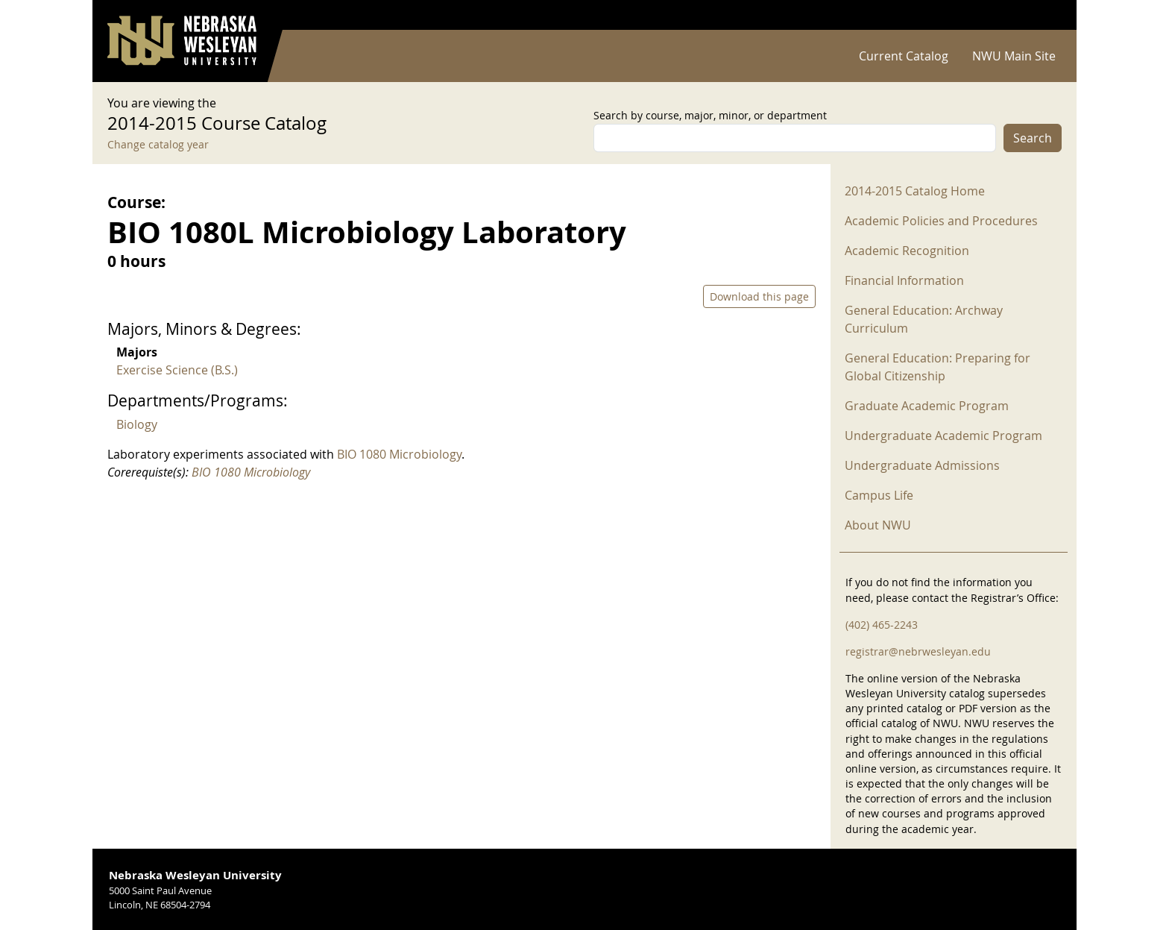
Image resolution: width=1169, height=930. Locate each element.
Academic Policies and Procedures (941, 221)
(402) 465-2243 (881, 625)
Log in (1042, 15)
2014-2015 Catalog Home (915, 191)
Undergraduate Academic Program (943, 435)
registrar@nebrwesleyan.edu (918, 651)
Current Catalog (903, 56)
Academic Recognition (907, 250)
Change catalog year (158, 144)
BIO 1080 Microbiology (399, 454)
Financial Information (904, 280)
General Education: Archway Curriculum (924, 319)
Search (1032, 138)
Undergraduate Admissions (922, 465)
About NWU (878, 525)
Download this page (759, 296)
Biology (136, 424)
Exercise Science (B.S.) (177, 370)
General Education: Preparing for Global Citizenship (937, 367)
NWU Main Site (1014, 56)
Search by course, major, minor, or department (710, 115)
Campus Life (879, 495)
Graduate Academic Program (927, 406)
